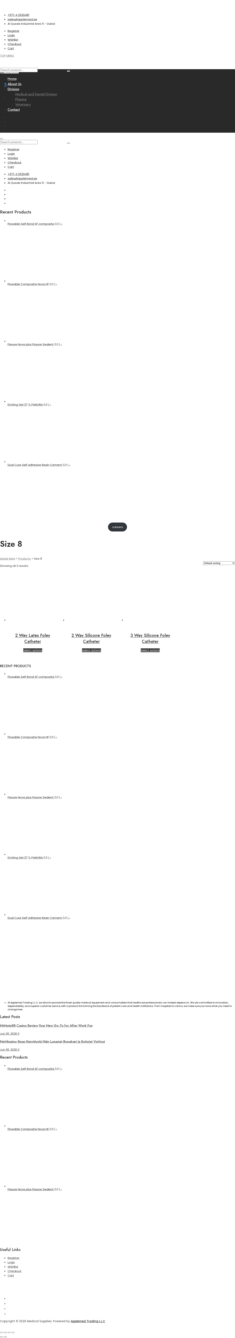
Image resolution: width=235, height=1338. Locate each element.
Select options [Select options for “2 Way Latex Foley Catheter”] (32, 650)
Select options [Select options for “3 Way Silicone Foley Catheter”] (150, 650)
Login (11, 35)
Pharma (20, 99)
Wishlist (13, 40)
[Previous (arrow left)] (1, 1336)
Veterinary (23, 104)
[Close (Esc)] (12, 1332)
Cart (11, 48)
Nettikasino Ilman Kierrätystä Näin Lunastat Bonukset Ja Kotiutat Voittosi (52, 1041)
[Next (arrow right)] (5, 1336)
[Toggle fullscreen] (5, 1332)
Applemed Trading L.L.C (88, 1321)
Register (13, 31)
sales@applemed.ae (22, 19)
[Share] (9, 1332)
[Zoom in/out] (1, 1332)
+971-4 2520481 (18, 15)
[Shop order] (219, 563)
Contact (14, 109)
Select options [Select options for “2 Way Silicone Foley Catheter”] (91, 650)
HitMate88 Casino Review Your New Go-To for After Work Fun (46, 1025)
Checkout (14, 44)
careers (117, 527)
